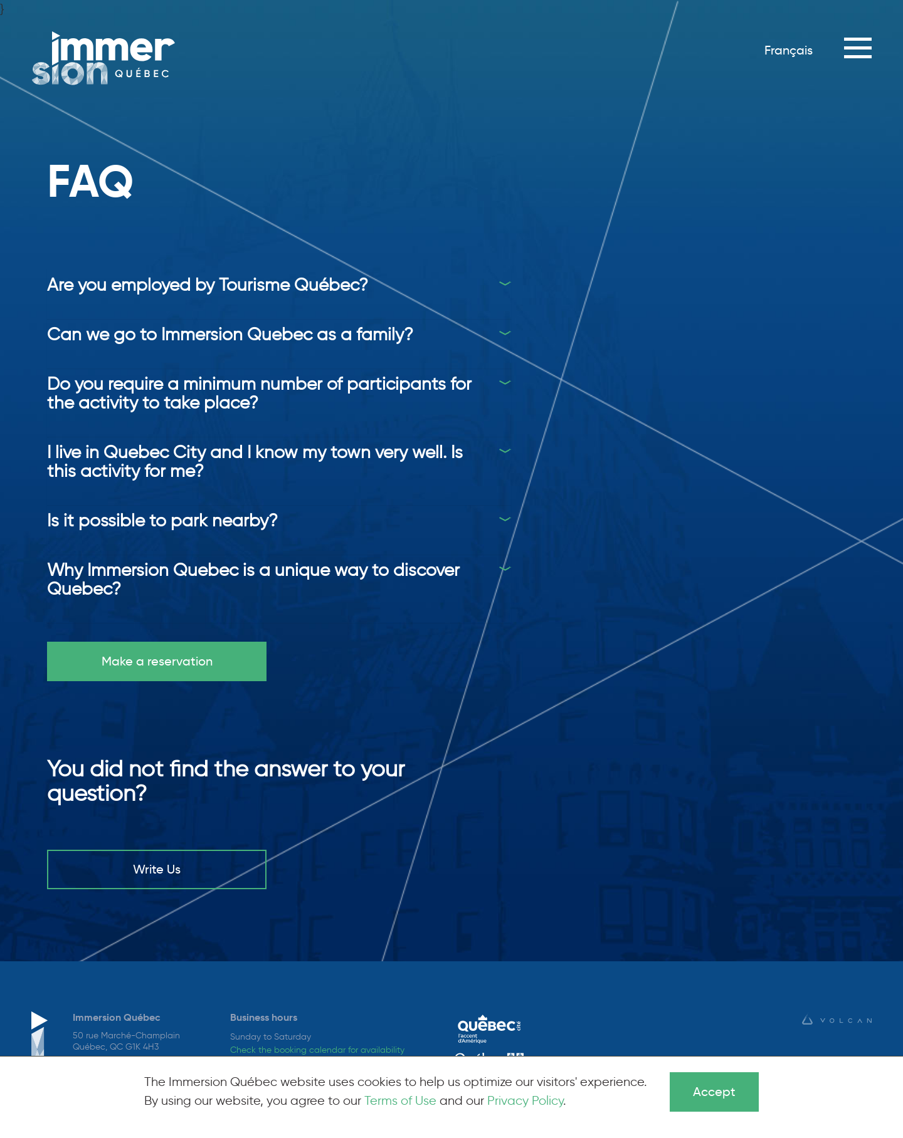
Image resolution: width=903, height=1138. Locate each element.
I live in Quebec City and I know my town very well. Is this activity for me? (255, 461)
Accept (714, 1091)
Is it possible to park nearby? (162, 520)
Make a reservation (157, 661)
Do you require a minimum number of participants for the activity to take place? (259, 393)
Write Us (157, 869)
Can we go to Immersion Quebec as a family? (230, 334)
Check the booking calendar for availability (317, 1050)
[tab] (279, 284)
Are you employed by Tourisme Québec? (207, 284)
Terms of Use (400, 1100)
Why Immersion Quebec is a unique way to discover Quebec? (253, 579)
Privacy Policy (525, 1100)
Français (788, 50)
